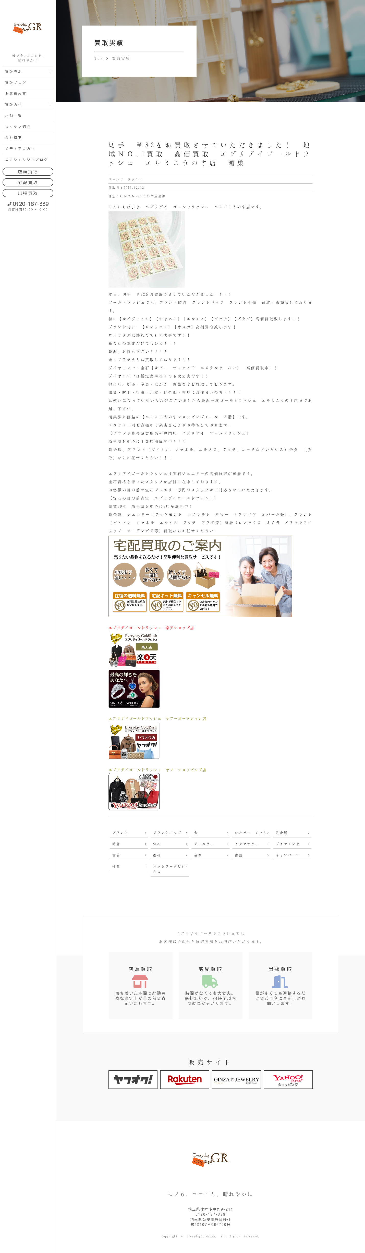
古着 (116, 855)
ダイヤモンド (288, 844)
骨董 (116, 866)
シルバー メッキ (251, 832)
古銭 (239, 855)
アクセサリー (247, 844)
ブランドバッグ (167, 832)
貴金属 (282, 832)
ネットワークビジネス (169, 869)
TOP (99, 58)
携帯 (157, 855)
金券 (198, 855)
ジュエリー (204, 844)
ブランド (120, 832)
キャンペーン (288, 855)
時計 (116, 844)
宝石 (157, 844)
